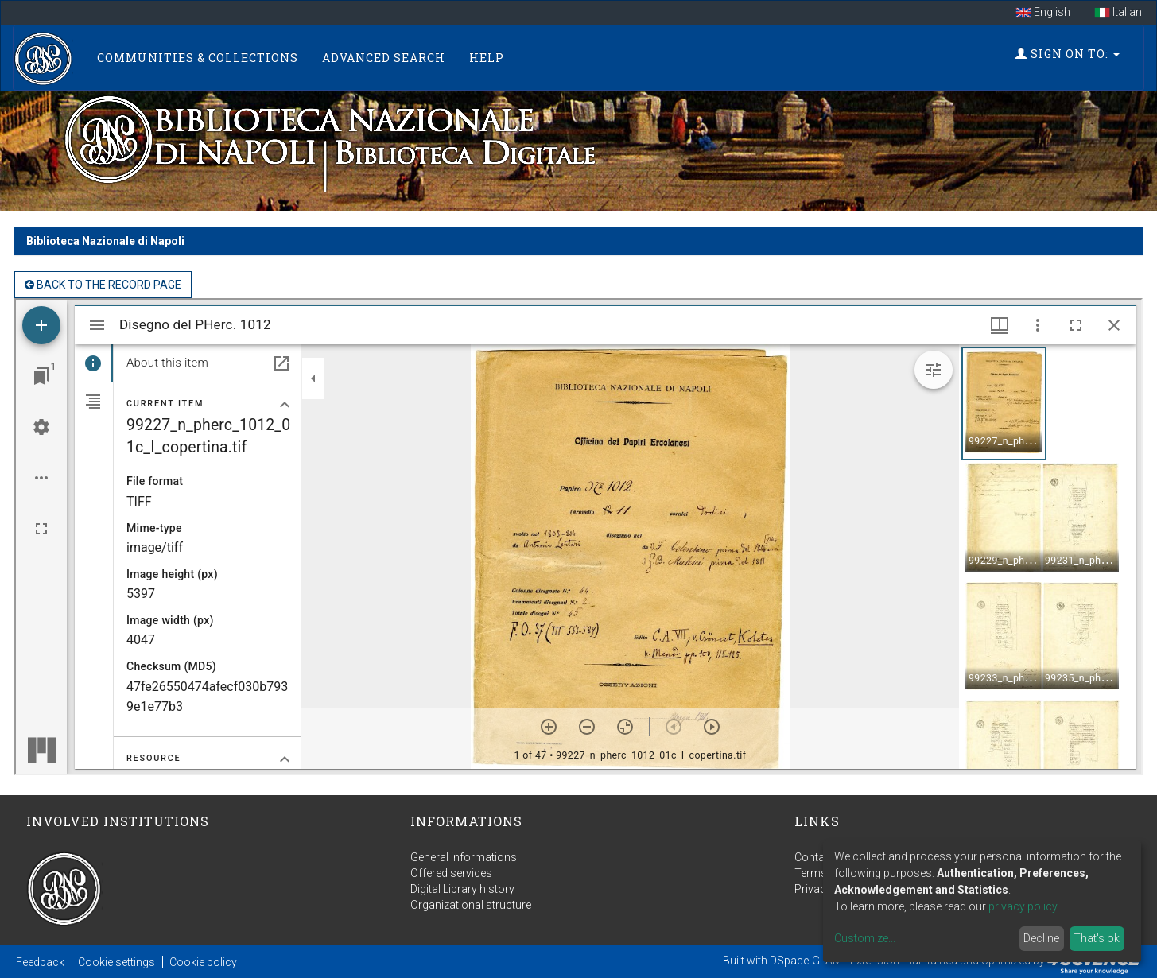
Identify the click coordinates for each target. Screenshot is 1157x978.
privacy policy (1022, 906)
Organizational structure (470, 904)
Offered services (451, 873)
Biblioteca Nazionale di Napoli (105, 241)
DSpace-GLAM (806, 960)
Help (486, 57)
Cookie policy (203, 962)
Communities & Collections (197, 57)
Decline (1041, 938)
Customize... (864, 938)
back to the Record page (103, 284)
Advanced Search (383, 57)
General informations (463, 857)
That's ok (1097, 938)
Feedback (40, 962)
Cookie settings (116, 962)
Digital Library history (462, 889)
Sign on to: (1067, 53)
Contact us (821, 857)
